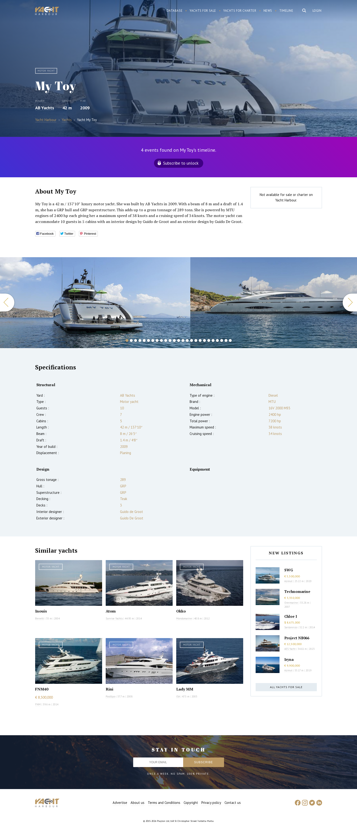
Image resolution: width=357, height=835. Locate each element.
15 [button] (187, 340)
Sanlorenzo (290, 627)
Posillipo (110, 696)
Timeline (286, 11)
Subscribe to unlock (180, 163)
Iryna (289, 659)
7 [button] (152, 340)
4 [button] (139, 340)
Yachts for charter (239, 11)
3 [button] (135, 340)
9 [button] (161, 340)
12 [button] (174, 340)
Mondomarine (184, 618)
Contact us (233, 802)
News (268, 11)
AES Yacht (290, 649)
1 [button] (127, 340)
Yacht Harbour (47, 11)
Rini (109, 689)
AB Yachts (44, 108)
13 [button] (178, 340)
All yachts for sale (286, 687)
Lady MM (184, 689)
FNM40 (41, 689)
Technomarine (297, 591)
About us (137, 802)
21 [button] (213, 340)
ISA (178, 696)
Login (317, 11)
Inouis (41, 611)
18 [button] (200, 340)
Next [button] (350, 303)
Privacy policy (211, 802)
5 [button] (144, 340)
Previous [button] (7, 303)
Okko (181, 611)
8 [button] (157, 340)
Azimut (288, 581)
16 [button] (191, 340)
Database (175, 11)
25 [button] (230, 340)
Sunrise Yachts (114, 618)
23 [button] (221, 340)
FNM (38, 704)
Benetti (39, 618)
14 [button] (182, 340)
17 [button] (195, 340)
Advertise (120, 802)
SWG (288, 570)
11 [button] (170, 340)
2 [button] (131, 340)
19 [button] (204, 340)
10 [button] (165, 340)
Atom (111, 611)
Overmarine (291, 602)
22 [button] (217, 340)
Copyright (191, 802)
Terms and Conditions (164, 802)
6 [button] (148, 340)
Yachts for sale (203, 11)
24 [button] (226, 340)
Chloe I (290, 616)
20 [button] (208, 340)
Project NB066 (296, 637)
